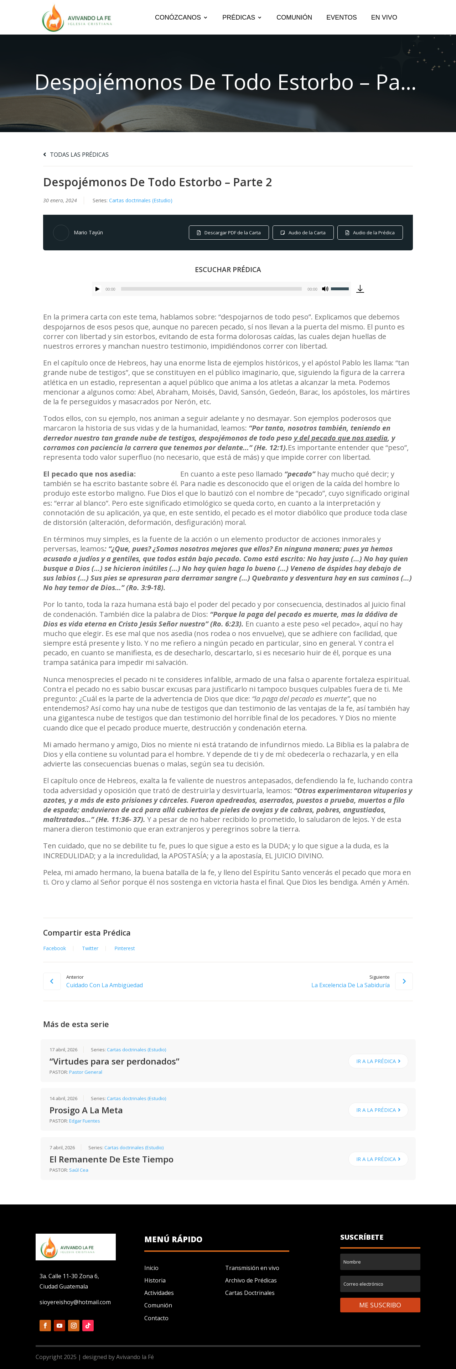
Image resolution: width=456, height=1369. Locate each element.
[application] (221, 289)
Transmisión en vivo (252, 1268)
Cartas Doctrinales (250, 1293)
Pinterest (124, 948)
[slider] (211, 289)
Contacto (156, 1318)
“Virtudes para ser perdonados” (115, 1061)
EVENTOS (341, 18)
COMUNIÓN (294, 18)
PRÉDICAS (238, 18)
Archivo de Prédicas (251, 1280)
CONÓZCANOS (178, 18)
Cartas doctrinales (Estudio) (140, 200)
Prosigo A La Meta (86, 1110)
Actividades (159, 1293)
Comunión (158, 1305)
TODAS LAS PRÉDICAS (76, 154)
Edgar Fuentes (84, 1121)
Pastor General (85, 1072)
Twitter (90, 948)
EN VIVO (384, 18)
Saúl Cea (78, 1170)
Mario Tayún (88, 232)
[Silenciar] (325, 288)
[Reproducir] (97, 288)
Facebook (54, 948)
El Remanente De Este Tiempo (111, 1159)
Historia (155, 1280)
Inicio (151, 1268)
